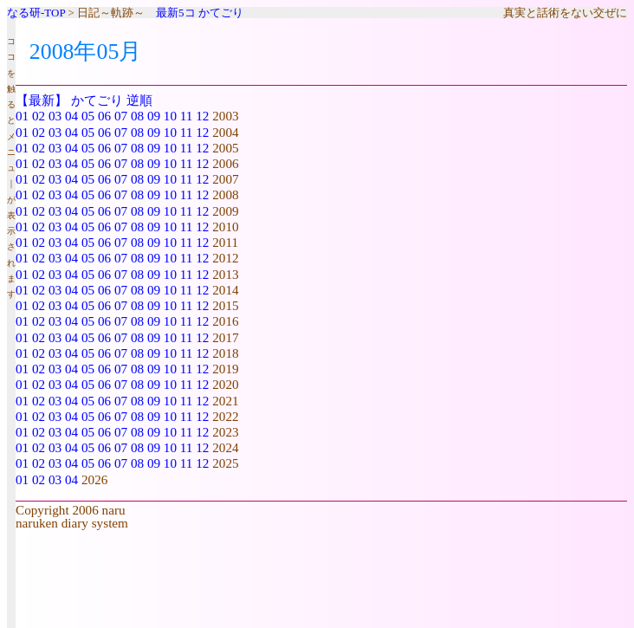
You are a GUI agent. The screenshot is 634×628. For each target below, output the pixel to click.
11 (186, 115)
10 (170, 115)
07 (120, 115)
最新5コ (176, 12)
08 (137, 115)
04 (71, 115)
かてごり (220, 12)
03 (55, 115)
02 (38, 115)
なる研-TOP (36, 12)
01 (22, 115)
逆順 (139, 100)
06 (104, 115)
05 (87, 115)
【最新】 (42, 100)
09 (153, 115)
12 (202, 115)
